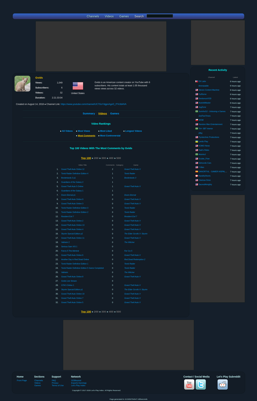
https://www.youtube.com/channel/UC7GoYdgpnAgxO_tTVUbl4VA (93, 104)
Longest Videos (133, 131)
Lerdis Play (203, 141)
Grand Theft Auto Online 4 (72, 229)
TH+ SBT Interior (206, 128)
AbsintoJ (202, 154)
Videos (37, 383)
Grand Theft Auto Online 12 (72, 169)
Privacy (55, 383)
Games (114, 113)
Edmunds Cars (205, 163)
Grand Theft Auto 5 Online (72, 186)
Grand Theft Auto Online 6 (72, 255)
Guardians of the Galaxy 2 (72, 182)
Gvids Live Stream (69, 281)
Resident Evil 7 (67, 216)
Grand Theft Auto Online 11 (72, 238)
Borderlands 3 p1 (68, 178)
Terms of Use (58, 385)
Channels (38, 380)
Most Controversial (110, 135)
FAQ (54, 380)
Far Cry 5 (128, 251)
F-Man (201, 167)
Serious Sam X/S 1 (69, 246)
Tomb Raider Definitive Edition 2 (74, 212)
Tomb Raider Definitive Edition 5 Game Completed (82, 268)
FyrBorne (203, 94)
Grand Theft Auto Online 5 (72, 302)
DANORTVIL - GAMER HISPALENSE (214, 171)
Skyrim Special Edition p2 (72, 234)
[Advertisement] (101, 46)
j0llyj (200, 133)
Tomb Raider (129, 173)
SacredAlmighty (205, 184)
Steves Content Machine (209, 90)
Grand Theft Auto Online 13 (72, 225)
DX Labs (202, 81)
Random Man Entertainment (211, 124)
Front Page (22, 380)
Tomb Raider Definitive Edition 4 (74, 173)
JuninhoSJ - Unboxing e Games (212, 111)
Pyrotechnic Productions (209, 137)
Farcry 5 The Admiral (70, 251)
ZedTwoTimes (205, 116)
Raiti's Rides (204, 150)
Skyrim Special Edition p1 (72, 289)
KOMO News (204, 146)
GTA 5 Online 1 (67, 285)
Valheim (64, 272)
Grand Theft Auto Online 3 (72, 203)
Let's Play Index (78, 385)
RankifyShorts (205, 176)
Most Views (84, 131)
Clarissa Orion (205, 180)
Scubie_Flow (204, 159)
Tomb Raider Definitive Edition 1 (74, 264)
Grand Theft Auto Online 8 (72, 277)
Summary (89, 113)
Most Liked (106, 131)
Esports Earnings (79, 383)
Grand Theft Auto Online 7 (72, 298)
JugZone (202, 107)
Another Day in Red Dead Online (75, 259)
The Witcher (129, 242)
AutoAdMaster (204, 103)
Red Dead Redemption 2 (134, 259)
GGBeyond (76, 380)
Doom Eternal (130, 195)
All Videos (67, 131)
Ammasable (203, 86)
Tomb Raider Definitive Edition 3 (74, 208)
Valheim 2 (65, 242)
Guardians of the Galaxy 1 (72, 191)
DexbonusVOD (205, 98)
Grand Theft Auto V (132, 169)
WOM (201, 120)
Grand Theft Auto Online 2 (72, 221)
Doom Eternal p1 (68, 195)
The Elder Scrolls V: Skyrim (136, 234)
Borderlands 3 (130, 178)
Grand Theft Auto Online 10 (72, 294)
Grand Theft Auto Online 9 (72, 199)
